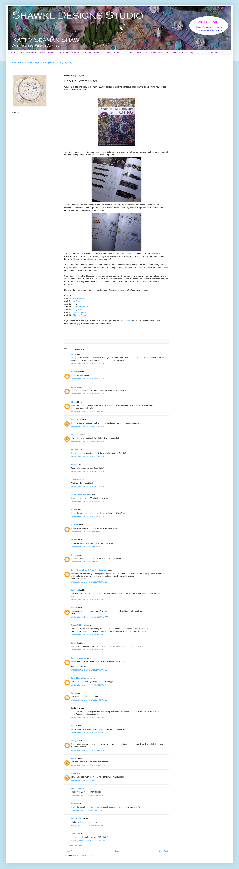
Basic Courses (47, 52)
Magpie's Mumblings (80, 625)
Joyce (73, 387)
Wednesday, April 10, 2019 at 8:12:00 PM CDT (89, 733)
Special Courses (112, 52)
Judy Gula (77, 309)
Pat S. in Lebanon (78, 658)
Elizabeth (75, 450)
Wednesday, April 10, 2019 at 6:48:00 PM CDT (89, 685)
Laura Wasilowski (80, 307)
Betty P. (74, 608)
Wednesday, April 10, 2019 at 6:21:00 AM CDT (89, 379)
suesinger (75, 372)
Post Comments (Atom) (84, 855)
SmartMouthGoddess (80, 678)
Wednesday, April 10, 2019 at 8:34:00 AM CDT (89, 487)
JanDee (74, 834)
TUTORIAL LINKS (133, 52)
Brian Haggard (79, 312)
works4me (75, 480)
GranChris (75, 773)
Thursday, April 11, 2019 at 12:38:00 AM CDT (89, 795)
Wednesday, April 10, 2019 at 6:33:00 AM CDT (89, 394)
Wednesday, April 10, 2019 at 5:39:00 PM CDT (89, 670)
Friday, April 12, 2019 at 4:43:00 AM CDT (87, 825)
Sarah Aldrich (77, 419)
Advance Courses (91, 52)
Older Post (163, 851)
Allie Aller (76, 301)
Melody (74, 510)
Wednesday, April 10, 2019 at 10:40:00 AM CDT (90, 547)
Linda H (74, 643)
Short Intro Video (28, 52)
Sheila (73, 402)
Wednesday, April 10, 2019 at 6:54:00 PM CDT (89, 700)
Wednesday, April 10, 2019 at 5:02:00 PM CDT (89, 635)
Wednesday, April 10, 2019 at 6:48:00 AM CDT (89, 426)
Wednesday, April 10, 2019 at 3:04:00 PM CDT (89, 599)
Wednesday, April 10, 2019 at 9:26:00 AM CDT (89, 517)
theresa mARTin (78, 788)
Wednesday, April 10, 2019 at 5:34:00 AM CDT (89, 364)
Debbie (74, 726)
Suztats (74, 540)
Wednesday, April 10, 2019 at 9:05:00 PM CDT (89, 750)
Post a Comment (75, 846)
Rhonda (74, 804)
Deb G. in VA (76, 435)
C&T (128, 321)
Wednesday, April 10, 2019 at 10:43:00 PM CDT (90, 765)
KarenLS (75, 525)
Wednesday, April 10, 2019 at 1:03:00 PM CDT (89, 582)
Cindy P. (74, 741)
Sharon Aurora (77, 819)
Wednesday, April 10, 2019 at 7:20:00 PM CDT (89, 718)
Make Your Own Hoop (183, 52)
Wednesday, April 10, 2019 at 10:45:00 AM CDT (90, 562)
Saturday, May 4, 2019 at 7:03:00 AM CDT (88, 840)
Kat (72, 693)
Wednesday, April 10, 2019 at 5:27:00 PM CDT (89, 650)
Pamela (74, 758)
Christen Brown (79, 315)
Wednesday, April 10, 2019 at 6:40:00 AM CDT (89, 411)
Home (12, 52)
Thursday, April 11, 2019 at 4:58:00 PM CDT (88, 810)
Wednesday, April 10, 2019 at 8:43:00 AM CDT (89, 502)
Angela (74, 465)
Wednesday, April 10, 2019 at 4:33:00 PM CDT (89, 617)
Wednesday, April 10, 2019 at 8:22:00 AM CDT (89, 472)
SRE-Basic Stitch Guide (157, 52)
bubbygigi (75, 590)
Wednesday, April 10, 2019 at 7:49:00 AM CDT (89, 457)
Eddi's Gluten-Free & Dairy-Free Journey (88, 570)
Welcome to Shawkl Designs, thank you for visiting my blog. (42, 62)
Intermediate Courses (68, 52)
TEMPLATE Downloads (209, 52)
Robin (73, 555)
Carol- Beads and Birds (81, 495)
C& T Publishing (79, 298)
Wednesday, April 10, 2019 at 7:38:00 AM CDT (89, 441)
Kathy (73, 354)
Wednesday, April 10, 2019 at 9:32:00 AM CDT (89, 532)
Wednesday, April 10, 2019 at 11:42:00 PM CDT (90, 780)
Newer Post (69, 851)
